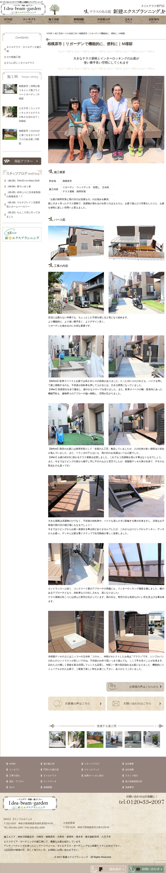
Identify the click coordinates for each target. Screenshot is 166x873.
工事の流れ (14, 775)
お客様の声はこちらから (144, 686)
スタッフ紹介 (131, 775)
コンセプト (29, 19)
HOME (12, 763)
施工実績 (54, 19)
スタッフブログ (91, 763)
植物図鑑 (78, 19)
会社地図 (129, 769)
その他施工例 (13, 57)
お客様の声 (103, 19)
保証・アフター (16, 781)
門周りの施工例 (51, 769)
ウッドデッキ (49, 781)
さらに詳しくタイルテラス (20, 62)
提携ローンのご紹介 (94, 775)
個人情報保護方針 (133, 781)
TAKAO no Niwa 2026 (28, 180)
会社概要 (129, 763)
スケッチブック (91, 769)
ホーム (8, 19)
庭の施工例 (48, 763)
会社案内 (153, 19)
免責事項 (129, 787)
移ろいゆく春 (24, 186)
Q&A (128, 19)
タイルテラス (49, 775)
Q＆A (11, 787)
